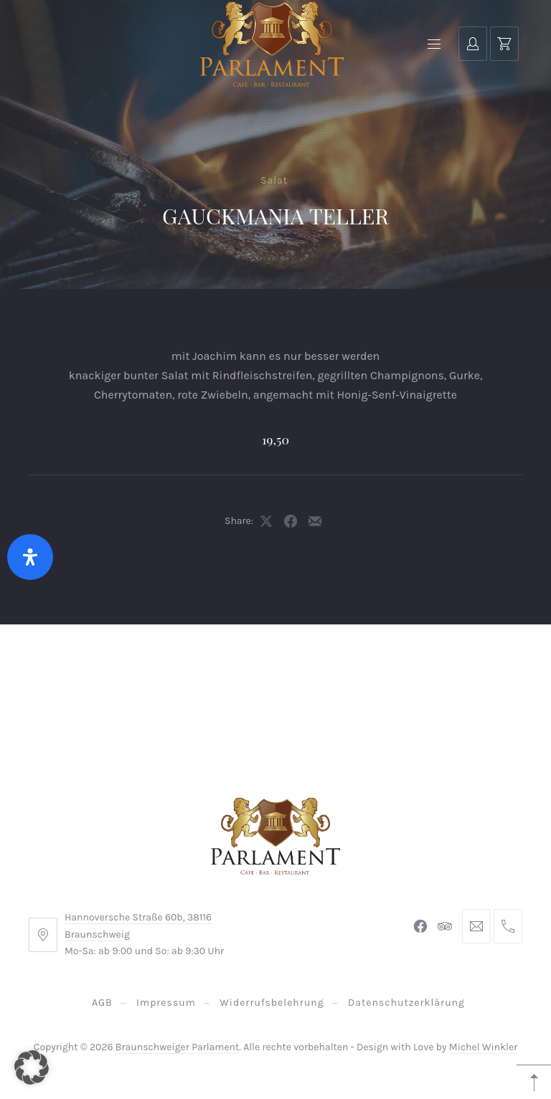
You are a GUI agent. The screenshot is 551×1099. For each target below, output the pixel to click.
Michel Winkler (483, 1047)
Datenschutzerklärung (406, 1002)
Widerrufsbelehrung (272, 1002)
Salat (274, 180)
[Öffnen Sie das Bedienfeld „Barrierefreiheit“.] (30, 557)
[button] (31, 1067)
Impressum (166, 1002)
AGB (102, 1002)
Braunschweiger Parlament (178, 1047)
